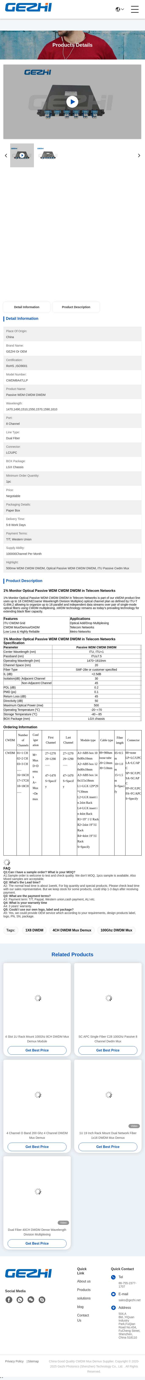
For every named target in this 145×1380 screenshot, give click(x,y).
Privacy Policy (14, 1361)
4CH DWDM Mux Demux (72, 930)
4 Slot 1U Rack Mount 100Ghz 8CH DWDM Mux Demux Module (37, 1039)
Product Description (76, 307)
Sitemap (33, 1361)
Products (84, 1290)
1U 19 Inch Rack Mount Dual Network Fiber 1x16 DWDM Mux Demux (108, 1135)
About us (84, 1281)
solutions (84, 1298)
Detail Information (26, 307)
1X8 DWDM (34, 930)
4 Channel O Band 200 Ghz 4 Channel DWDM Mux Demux (37, 1135)
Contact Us (83, 1317)
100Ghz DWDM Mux (116, 930)
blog (80, 1307)
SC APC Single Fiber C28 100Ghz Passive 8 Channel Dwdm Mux (107, 1039)
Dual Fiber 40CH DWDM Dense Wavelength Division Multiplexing (37, 1232)
